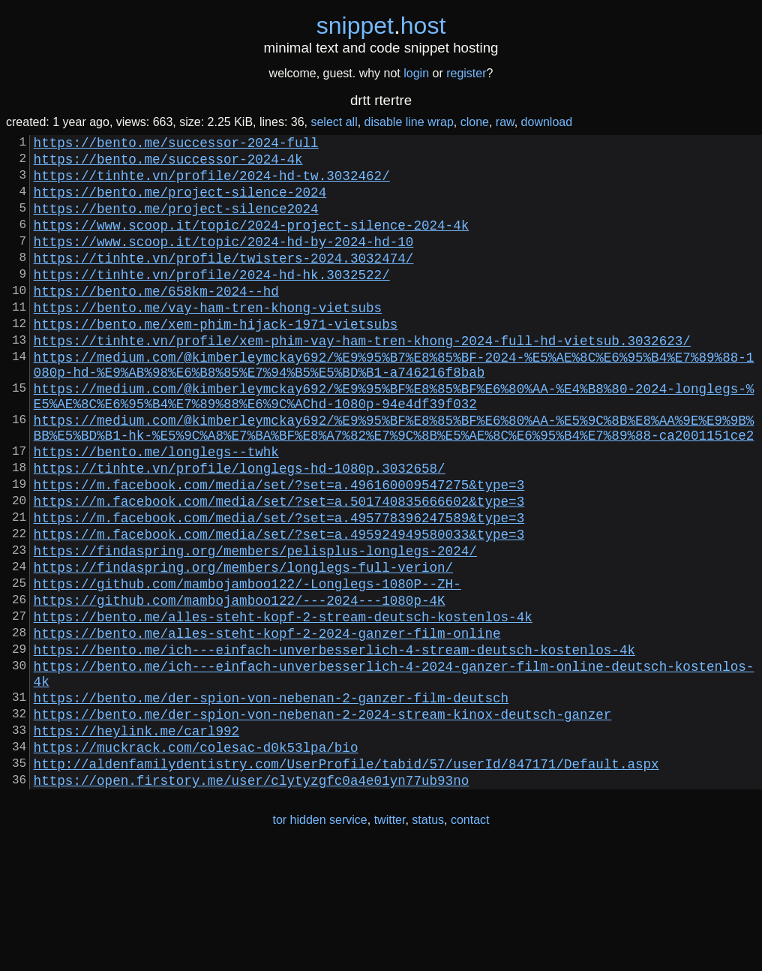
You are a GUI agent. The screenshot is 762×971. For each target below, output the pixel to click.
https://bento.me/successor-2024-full (176, 145)
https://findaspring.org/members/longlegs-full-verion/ (244, 648)
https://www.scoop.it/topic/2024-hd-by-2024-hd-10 (224, 262)
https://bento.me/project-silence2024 (176, 223)
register (466, 73)
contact (470, 939)
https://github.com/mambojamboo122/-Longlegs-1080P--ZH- (247, 667)
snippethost (381, 25)
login (416, 73)
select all (333, 122)
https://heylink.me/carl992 (136, 841)
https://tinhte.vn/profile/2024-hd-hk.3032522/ (212, 301)
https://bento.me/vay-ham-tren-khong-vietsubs (208, 340)
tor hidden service (319, 939)
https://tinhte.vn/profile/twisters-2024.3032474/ (224, 281)
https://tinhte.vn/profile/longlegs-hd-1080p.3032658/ (240, 531)
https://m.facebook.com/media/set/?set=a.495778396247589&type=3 (279, 589)
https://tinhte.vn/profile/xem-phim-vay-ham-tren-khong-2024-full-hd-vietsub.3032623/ (362, 379)
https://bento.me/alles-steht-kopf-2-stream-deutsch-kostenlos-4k (283, 706)
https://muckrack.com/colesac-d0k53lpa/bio (196, 861)
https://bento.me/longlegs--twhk (156, 511)
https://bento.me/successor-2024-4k (168, 164)
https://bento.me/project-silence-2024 (180, 203)
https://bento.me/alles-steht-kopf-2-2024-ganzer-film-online (267, 726)
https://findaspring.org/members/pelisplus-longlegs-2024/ (255, 628)
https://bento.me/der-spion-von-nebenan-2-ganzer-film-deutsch (271, 802)
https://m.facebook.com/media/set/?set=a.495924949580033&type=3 (279, 609)
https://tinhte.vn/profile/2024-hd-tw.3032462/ (212, 184)
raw (505, 122)
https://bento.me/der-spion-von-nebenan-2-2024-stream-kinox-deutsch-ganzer (323, 822)
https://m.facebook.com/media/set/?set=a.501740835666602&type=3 (279, 570)
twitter (390, 939)
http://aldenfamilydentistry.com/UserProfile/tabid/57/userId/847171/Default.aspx (346, 880)
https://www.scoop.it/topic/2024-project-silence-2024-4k (252, 242)
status (428, 939)
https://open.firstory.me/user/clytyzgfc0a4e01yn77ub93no (252, 900)
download (547, 122)
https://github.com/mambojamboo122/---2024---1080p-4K (240, 687)
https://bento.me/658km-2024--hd (156, 320)
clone (474, 122)
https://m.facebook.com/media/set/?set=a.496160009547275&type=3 (279, 550)
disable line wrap (409, 122)
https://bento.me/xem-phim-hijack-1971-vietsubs (216, 359)
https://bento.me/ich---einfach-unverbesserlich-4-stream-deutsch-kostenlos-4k (334, 745)
